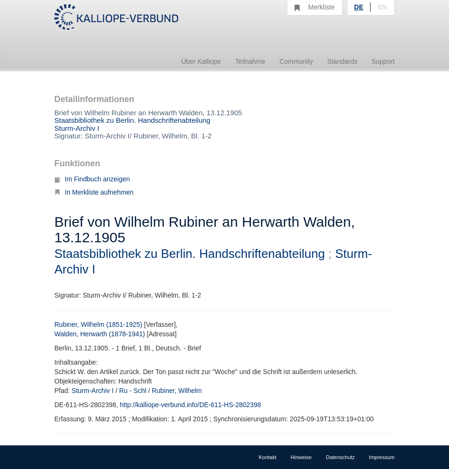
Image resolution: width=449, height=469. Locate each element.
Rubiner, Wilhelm (177, 390)
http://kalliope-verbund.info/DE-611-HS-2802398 (190, 405)
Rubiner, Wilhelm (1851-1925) (98, 324)
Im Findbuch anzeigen (92, 179)
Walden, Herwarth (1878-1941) (99, 334)
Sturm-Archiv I (76, 128)
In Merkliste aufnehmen (94, 192)
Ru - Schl (133, 390)
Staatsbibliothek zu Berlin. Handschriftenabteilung (132, 120)
